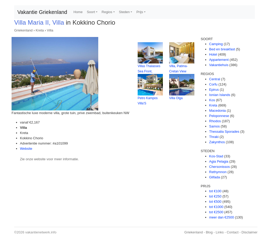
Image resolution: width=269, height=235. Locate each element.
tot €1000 (216, 207)
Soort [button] (91, 12)
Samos (214, 126)
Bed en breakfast (222, 49)
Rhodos (215, 121)
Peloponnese (219, 116)
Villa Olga (176, 98)
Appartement (219, 60)
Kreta (40, 30)
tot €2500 (216, 212)
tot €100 (215, 191)
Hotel (213, 54)
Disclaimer (249, 232)
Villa (50, 30)
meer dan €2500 (221, 217)
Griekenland (23, 30)
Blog (209, 232)
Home (78, 12)
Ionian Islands (219, 95)
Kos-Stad (216, 156)
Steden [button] (124, 12)
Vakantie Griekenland (42, 12)
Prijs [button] (139, 12)
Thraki (214, 137)
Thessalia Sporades (224, 131)
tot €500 (215, 202)
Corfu (213, 84)
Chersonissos (219, 167)
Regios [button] (107, 12)
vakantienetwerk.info (40, 232)
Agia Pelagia (218, 161)
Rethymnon (217, 172)
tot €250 (215, 196)
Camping (216, 44)
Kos (212, 100)
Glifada (214, 177)
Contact (233, 232)
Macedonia (217, 111)
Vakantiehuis (218, 65)
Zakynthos (217, 142)
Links (220, 232)
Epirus (214, 90)
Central (214, 79)
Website (26, 149)
